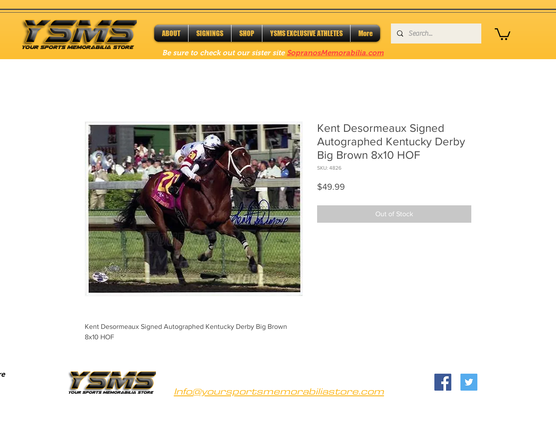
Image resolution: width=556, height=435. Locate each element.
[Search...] (435, 33)
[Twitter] (468, 382)
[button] (502, 33)
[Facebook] (442, 382)
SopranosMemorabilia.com (335, 53)
